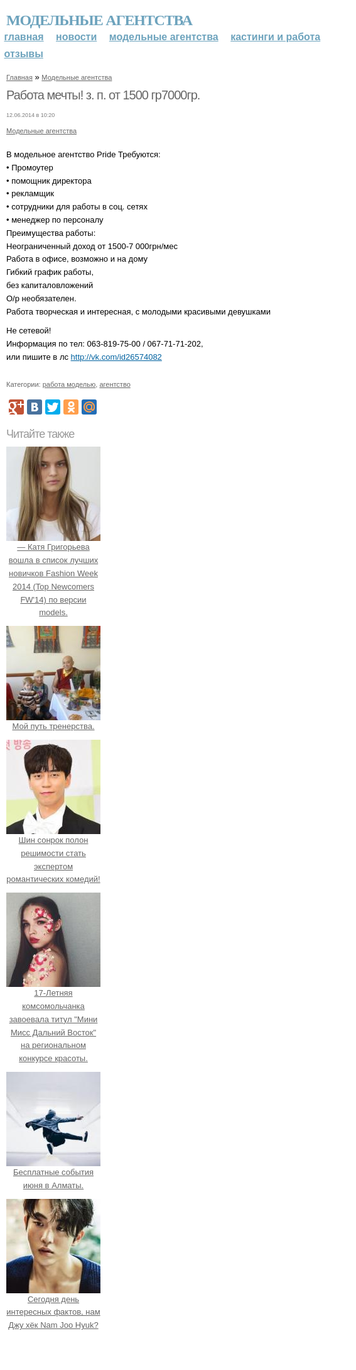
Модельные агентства (99, 20)
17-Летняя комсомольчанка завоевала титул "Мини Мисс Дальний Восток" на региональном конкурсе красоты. (53, 1019)
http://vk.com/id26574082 (116, 357)
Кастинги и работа (275, 36)
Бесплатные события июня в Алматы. (53, 1172)
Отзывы (23, 53)
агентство (114, 384)
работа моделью (69, 384)
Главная (24, 36)
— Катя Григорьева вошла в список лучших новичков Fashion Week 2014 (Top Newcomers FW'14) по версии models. (53, 574)
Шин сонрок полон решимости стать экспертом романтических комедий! (53, 853)
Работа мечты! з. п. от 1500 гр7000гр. (103, 95)
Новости (76, 36)
